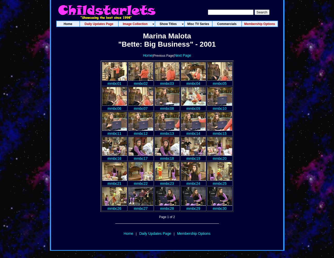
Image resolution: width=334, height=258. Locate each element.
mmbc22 (140, 181)
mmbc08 (167, 106)
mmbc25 (219, 181)
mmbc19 (193, 156)
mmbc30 (219, 206)
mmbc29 (193, 206)
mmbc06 (114, 106)
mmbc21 (114, 181)
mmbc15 (219, 131)
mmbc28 (167, 206)
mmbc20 (219, 156)
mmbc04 (193, 81)
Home (147, 55)
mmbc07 (140, 106)
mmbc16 (114, 156)
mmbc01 (114, 81)
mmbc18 (167, 156)
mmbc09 (193, 106)
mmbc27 (140, 206)
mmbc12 (140, 131)
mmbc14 (193, 131)
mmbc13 (167, 131)
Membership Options (193, 233)
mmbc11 (114, 131)
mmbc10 (219, 106)
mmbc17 (140, 156)
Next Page (182, 55)
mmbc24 (193, 181)
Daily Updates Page (155, 233)
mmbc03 (167, 81)
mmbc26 (114, 206)
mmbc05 (219, 81)
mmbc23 (167, 181)
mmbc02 (140, 81)
